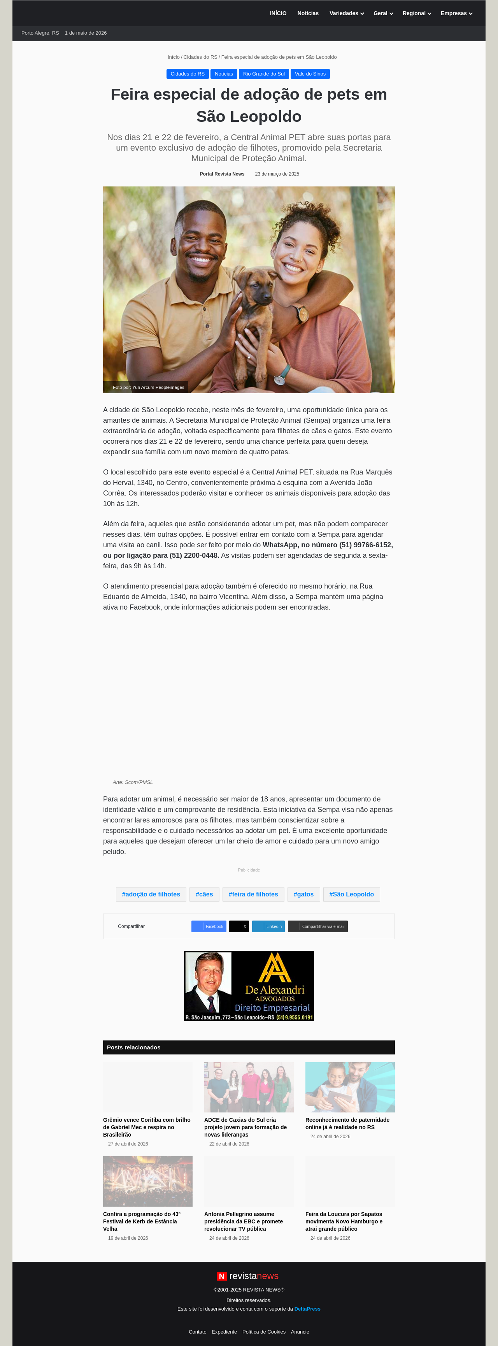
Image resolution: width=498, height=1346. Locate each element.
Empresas (454, 13)
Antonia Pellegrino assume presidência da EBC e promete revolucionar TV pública (243, 1221)
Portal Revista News (222, 174)
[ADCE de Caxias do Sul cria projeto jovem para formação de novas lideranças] (249, 1087)
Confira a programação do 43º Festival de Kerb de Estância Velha (142, 1221)
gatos (305, 894)
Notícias (308, 13)
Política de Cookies (264, 1332)
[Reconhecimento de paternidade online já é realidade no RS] (350, 1087)
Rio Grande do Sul (264, 74)
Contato (198, 1332)
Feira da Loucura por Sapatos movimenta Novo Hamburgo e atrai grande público (343, 1221)
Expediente (224, 1332)
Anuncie (300, 1332)
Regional (414, 13)
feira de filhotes (255, 894)
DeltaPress (308, 1309)
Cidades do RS (200, 57)
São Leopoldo (353, 894)
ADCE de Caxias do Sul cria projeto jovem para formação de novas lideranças (245, 1127)
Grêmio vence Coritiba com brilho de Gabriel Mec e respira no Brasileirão (147, 1127)
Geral (381, 13)
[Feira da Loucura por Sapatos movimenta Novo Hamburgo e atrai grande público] (350, 1181)
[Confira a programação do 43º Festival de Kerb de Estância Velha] (148, 1181)
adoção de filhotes (153, 894)
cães (206, 894)
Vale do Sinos (310, 74)
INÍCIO (278, 13)
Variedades (344, 13)
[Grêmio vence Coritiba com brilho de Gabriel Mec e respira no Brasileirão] (148, 1087)
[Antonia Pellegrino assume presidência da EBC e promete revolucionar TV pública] (249, 1181)
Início (170, 57)
